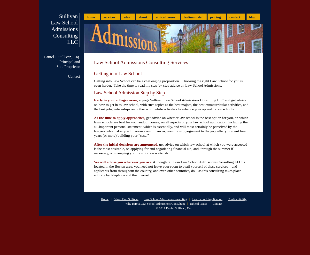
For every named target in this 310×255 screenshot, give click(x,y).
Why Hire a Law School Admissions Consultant (155, 203)
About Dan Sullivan (126, 199)
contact (234, 17)
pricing (215, 17)
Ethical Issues (198, 203)
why (127, 17)
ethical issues (165, 17)
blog (252, 17)
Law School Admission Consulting (165, 199)
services (109, 17)
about (143, 17)
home (91, 17)
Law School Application (207, 199)
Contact (74, 76)
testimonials (193, 17)
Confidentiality (237, 199)
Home (104, 199)
